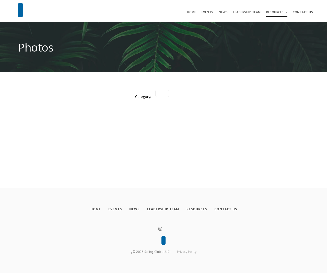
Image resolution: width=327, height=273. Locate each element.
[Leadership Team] (163, 209)
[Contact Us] (225, 209)
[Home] (95, 209)
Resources (275, 12)
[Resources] (196, 209)
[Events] (115, 209)
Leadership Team (247, 12)
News (223, 12)
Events (207, 12)
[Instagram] (160, 229)
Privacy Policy (186, 252)
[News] (134, 209)
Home (191, 12)
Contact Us (303, 12)
